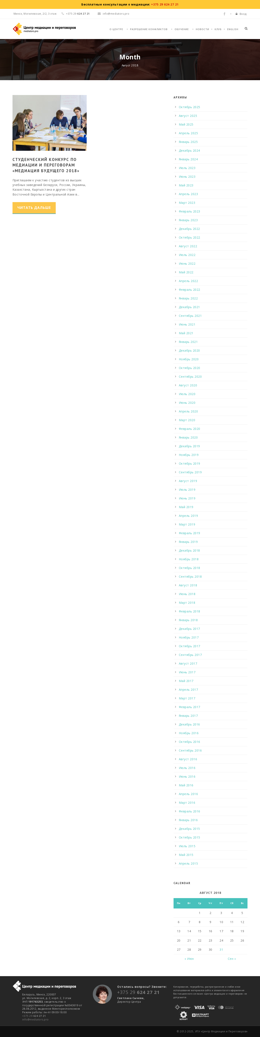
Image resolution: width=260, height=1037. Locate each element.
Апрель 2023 (188, 194)
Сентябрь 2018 (190, 576)
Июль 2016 (187, 768)
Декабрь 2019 (189, 446)
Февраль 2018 (189, 611)
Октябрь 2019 (189, 463)
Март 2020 (187, 420)
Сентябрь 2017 (190, 655)
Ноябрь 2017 (189, 637)
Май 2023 (186, 185)
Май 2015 (186, 855)
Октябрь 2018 (189, 568)
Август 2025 (188, 116)
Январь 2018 (188, 620)
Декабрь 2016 (189, 724)
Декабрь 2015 (189, 829)
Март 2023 (187, 203)
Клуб (218, 29)
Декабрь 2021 (189, 307)
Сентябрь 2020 (190, 377)
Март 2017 (187, 698)
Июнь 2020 (187, 403)
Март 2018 (187, 603)
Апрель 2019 (188, 516)
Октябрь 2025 (189, 107)
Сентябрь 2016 (190, 750)
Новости (202, 29)
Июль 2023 (187, 168)
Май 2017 (186, 681)
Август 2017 (188, 663)
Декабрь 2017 (189, 629)
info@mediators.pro (113, 13)
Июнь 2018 (187, 594)
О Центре (116, 29)
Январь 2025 (188, 142)
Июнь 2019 (187, 498)
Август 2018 (188, 585)
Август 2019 (188, 481)
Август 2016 (188, 759)
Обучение (182, 29)
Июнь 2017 (187, 672)
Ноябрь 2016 (189, 733)
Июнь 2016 (187, 776)
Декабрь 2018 (189, 550)
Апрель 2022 (188, 281)
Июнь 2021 (187, 324)
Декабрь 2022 (189, 229)
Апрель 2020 (188, 411)
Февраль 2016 (189, 811)
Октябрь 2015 (189, 837)
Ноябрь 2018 (189, 559)
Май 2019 (186, 507)
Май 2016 (186, 785)
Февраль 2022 (189, 290)
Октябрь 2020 (189, 368)
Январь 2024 (188, 159)
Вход (243, 14)
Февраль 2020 (189, 429)
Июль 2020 (187, 394)
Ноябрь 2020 (189, 359)
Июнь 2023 (187, 177)
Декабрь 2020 (189, 350)
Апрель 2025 (188, 133)
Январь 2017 (188, 716)
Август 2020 (188, 385)
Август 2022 (188, 246)
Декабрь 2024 (189, 150)
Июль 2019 (187, 490)
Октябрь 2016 (189, 742)
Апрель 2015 (188, 863)
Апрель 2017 (188, 690)
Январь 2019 (188, 542)
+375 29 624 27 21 (165, 4)
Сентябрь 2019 (190, 472)
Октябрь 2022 (189, 237)
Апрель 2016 (188, 794)
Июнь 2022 (187, 263)
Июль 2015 (187, 846)
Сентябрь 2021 (190, 316)
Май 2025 (186, 124)
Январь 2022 (188, 298)
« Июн (189, 959)
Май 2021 (186, 333)
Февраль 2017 (189, 707)
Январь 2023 (188, 220)
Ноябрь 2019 (189, 455)
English (232, 29)
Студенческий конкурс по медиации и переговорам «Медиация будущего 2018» (46, 165)
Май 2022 (186, 272)
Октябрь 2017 (189, 646)
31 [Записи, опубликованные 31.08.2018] (221, 950)
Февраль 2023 (189, 211)
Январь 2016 (188, 820)
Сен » (232, 959)
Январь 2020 (188, 437)
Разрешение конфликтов (149, 29)
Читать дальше (34, 207)
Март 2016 (187, 803)
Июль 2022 (187, 255)
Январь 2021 (188, 342)
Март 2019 (187, 524)
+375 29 (34, 1016)
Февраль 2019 (189, 533)
